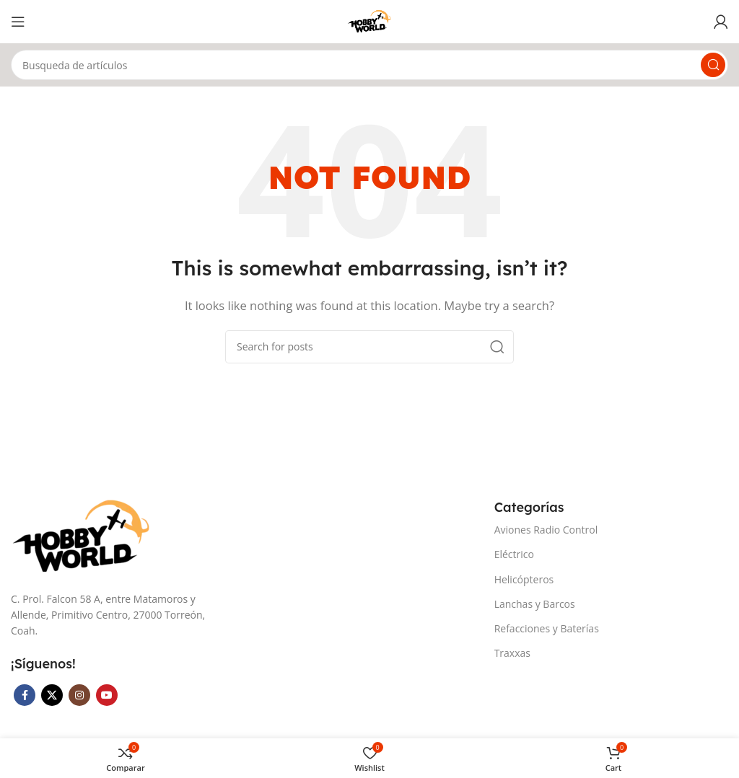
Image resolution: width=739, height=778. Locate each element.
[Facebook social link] (24, 695)
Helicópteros (524, 579)
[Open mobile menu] (18, 21)
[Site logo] (370, 20)
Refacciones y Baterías (546, 628)
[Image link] (83, 536)
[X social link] (52, 695)
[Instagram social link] (79, 695)
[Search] (369, 65)
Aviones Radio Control (546, 529)
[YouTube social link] (107, 695)
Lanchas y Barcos (534, 604)
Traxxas (512, 653)
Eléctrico (514, 554)
